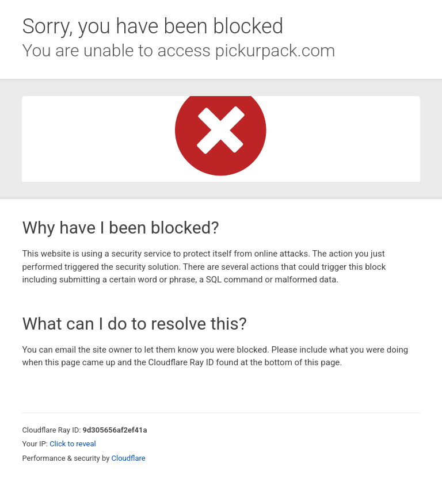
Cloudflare (129, 458)
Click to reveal (72, 443)
